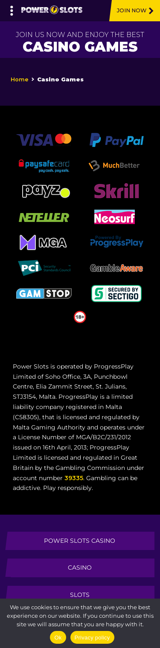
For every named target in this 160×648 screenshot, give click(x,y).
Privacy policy (92, 637)
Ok (57, 637)
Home (20, 79)
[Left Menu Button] (11, 8)
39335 (73, 478)
